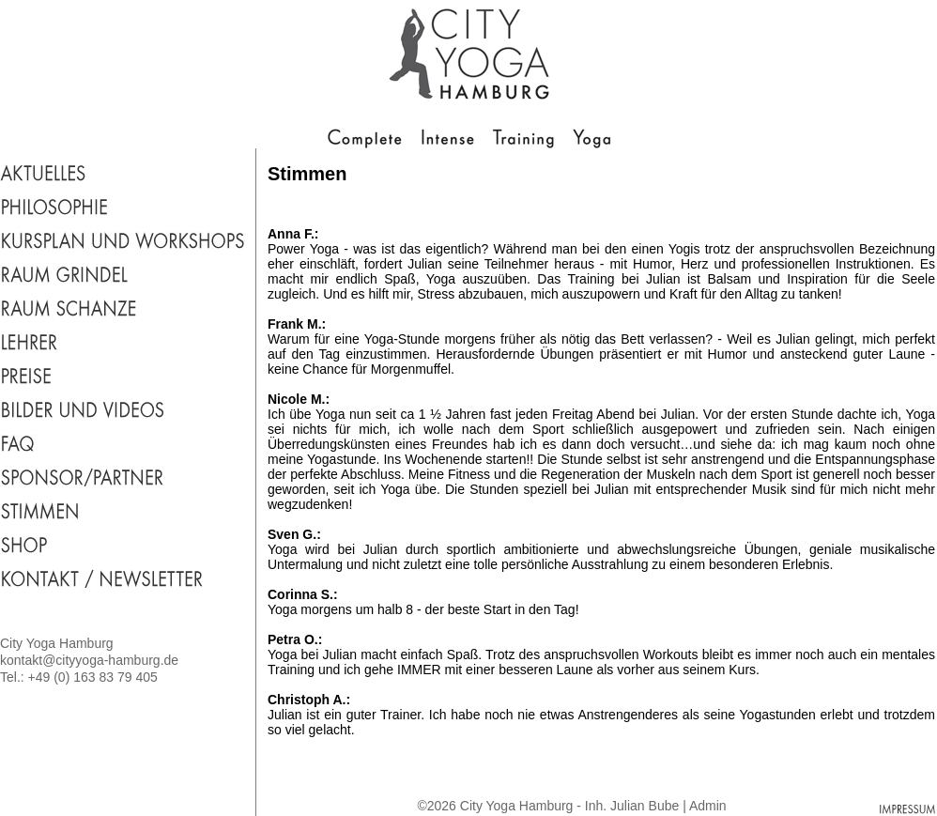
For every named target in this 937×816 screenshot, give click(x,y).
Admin (708, 805)
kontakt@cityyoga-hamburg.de (89, 660)
